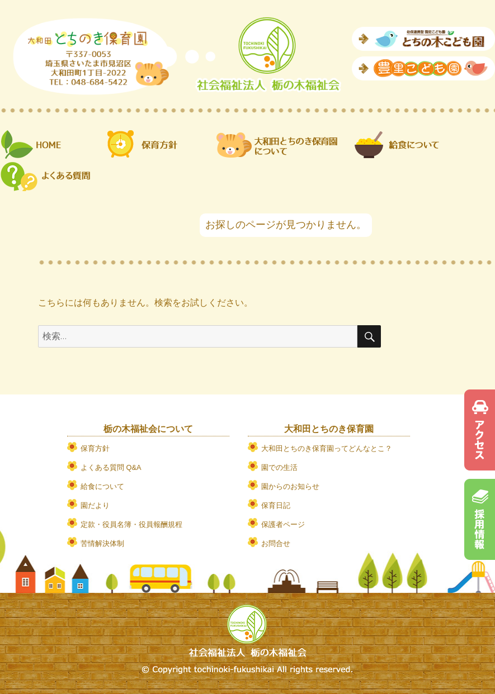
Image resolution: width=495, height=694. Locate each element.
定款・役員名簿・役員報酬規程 (131, 524)
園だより (95, 505)
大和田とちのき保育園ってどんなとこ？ (326, 448)
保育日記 (275, 505)
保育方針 (95, 448)
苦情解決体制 (102, 543)
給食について (102, 486)
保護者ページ (283, 524)
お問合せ (275, 543)
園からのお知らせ (290, 486)
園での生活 (279, 467)
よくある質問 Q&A (111, 467)
